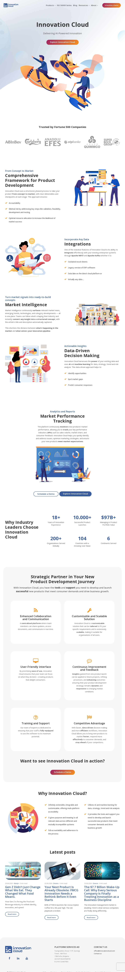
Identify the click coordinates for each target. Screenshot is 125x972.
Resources (83, 5)
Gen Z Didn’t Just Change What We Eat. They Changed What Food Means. (22, 891)
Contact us (98, 949)
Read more (12, 913)
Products (50, 5)
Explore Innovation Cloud (62, 41)
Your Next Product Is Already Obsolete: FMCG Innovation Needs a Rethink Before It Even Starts (61, 892)
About (93, 5)
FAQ (44, 968)
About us (53, 968)
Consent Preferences (103, 968)
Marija (16, 882)
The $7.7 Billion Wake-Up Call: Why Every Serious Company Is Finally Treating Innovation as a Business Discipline (101, 892)
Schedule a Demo (111, 5)
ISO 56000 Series (64, 5)
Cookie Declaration (83, 968)
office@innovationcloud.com (104, 946)
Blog (75, 5)
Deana (55, 882)
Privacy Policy (66, 968)
